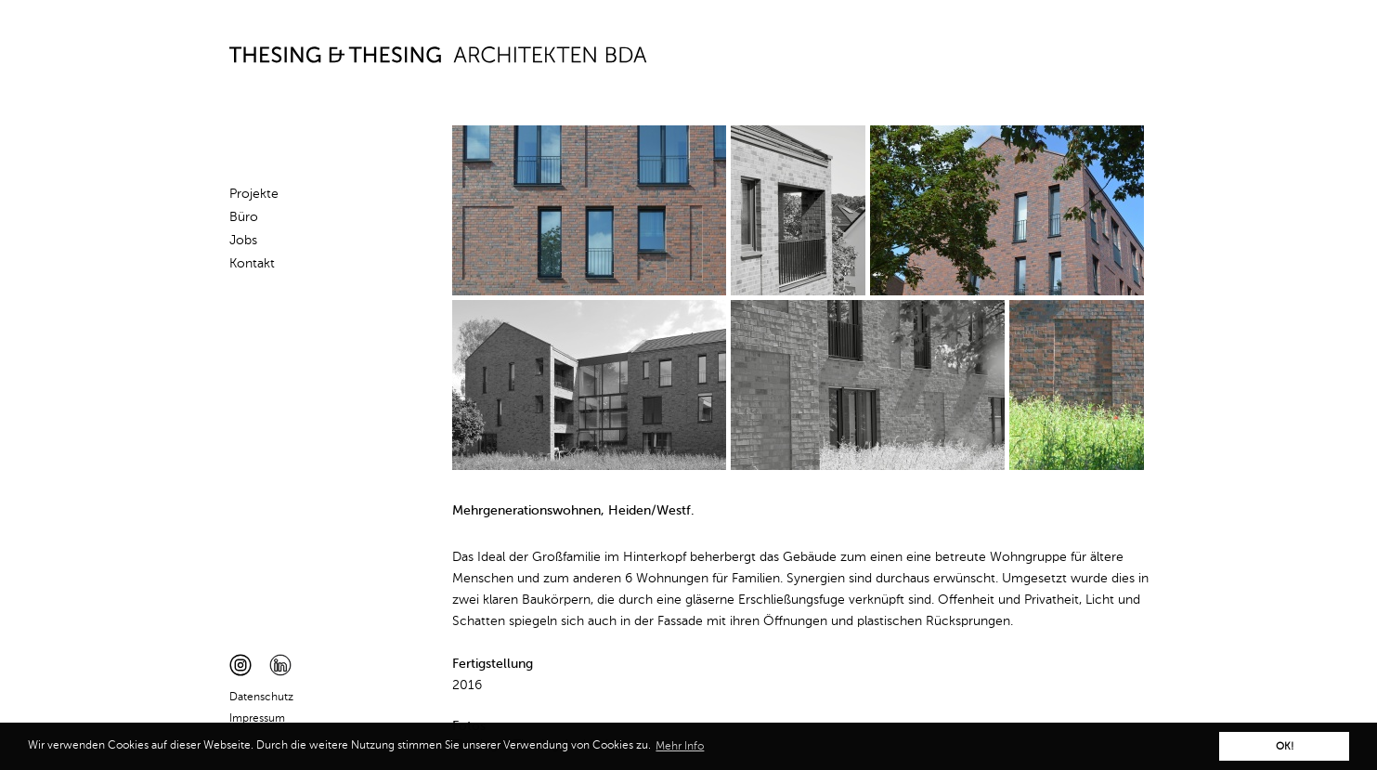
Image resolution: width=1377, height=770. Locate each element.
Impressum (257, 718)
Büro (243, 217)
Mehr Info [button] (680, 746)
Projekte (254, 194)
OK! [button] (1284, 746)
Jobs (243, 240)
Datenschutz (261, 697)
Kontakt (252, 263)
